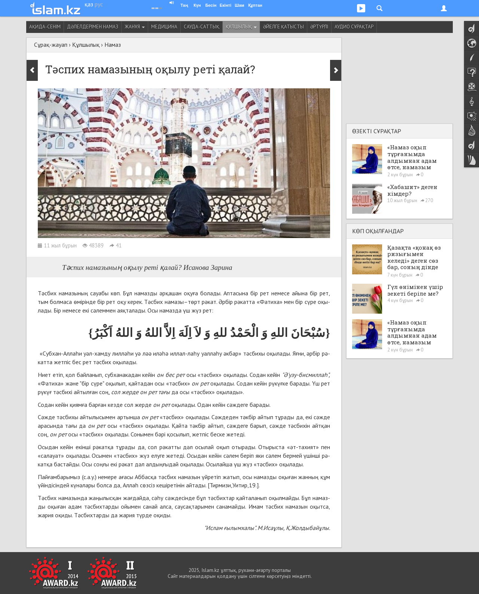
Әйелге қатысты (283, 27)
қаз (89, 4)
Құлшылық (241, 27)
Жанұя (135, 27)
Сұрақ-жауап (50, 44)
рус (99, 4)
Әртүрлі (319, 27)
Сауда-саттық (201, 27)
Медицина (164, 27)
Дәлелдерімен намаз (92, 27)
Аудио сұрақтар (354, 27)
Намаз (112, 44)
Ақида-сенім (45, 27)
